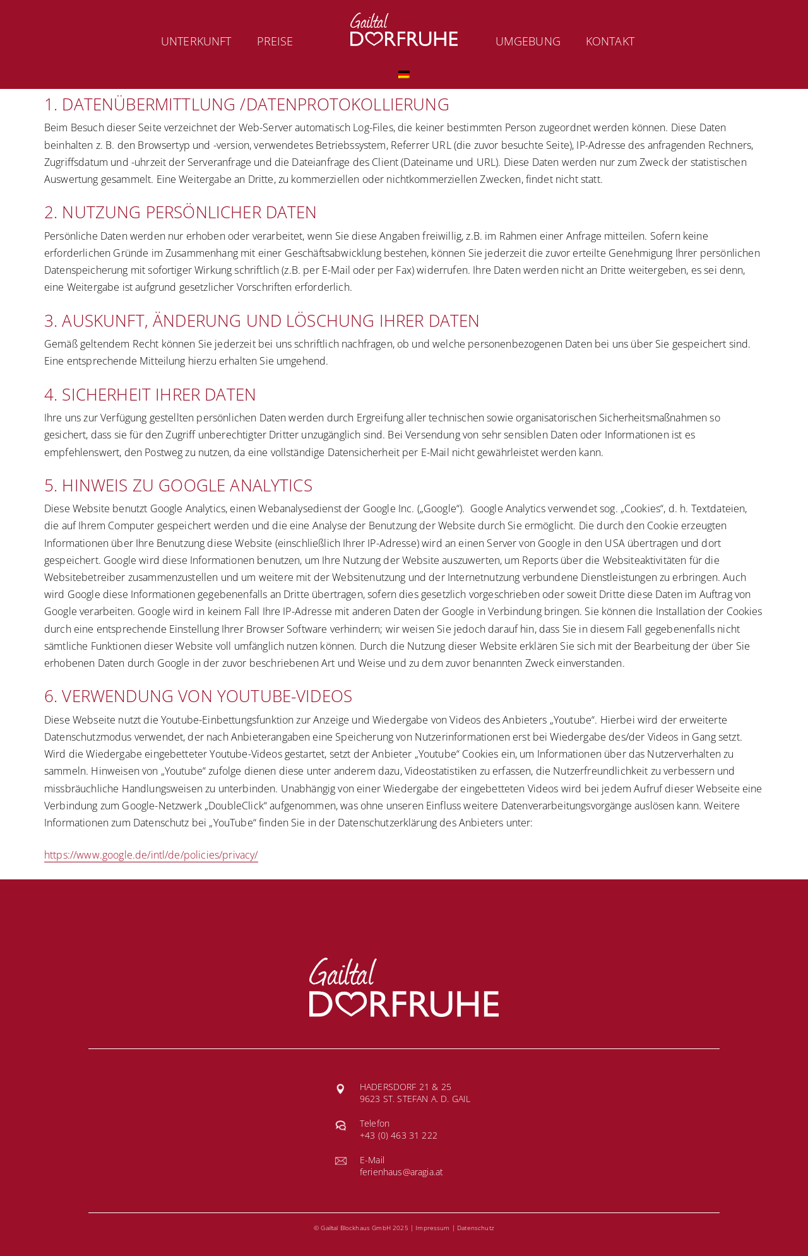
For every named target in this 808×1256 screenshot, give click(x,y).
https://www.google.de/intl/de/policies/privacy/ (151, 855)
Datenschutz (475, 1227)
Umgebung (528, 41)
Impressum (432, 1227)
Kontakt (610, 41)
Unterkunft (196, 41)
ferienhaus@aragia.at (401, 1172)
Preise (275, 41)
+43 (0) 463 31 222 (398, 1135)
